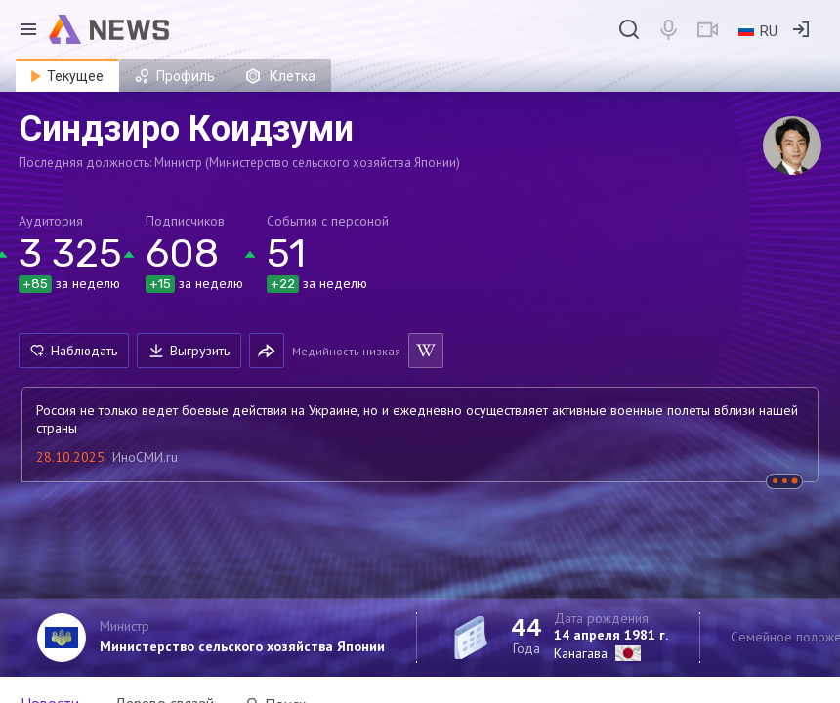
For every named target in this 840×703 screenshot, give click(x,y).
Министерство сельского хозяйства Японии (242, 646)
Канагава (581, 653)
